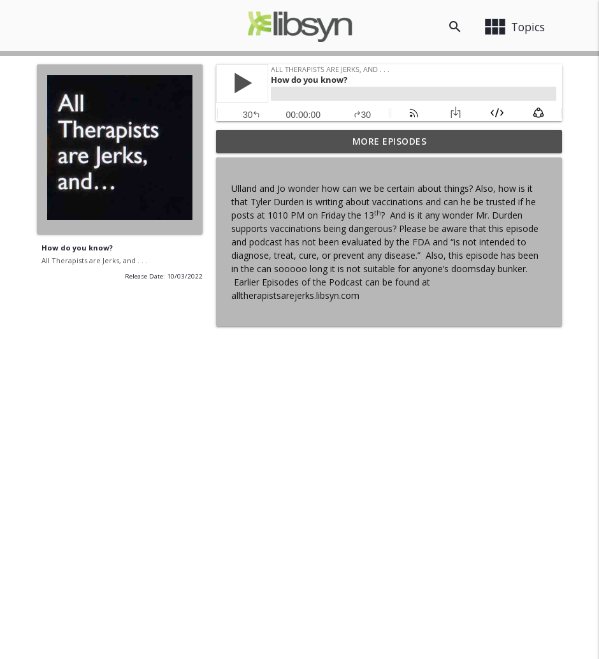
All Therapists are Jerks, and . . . (94, 260)
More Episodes (389, 141)
